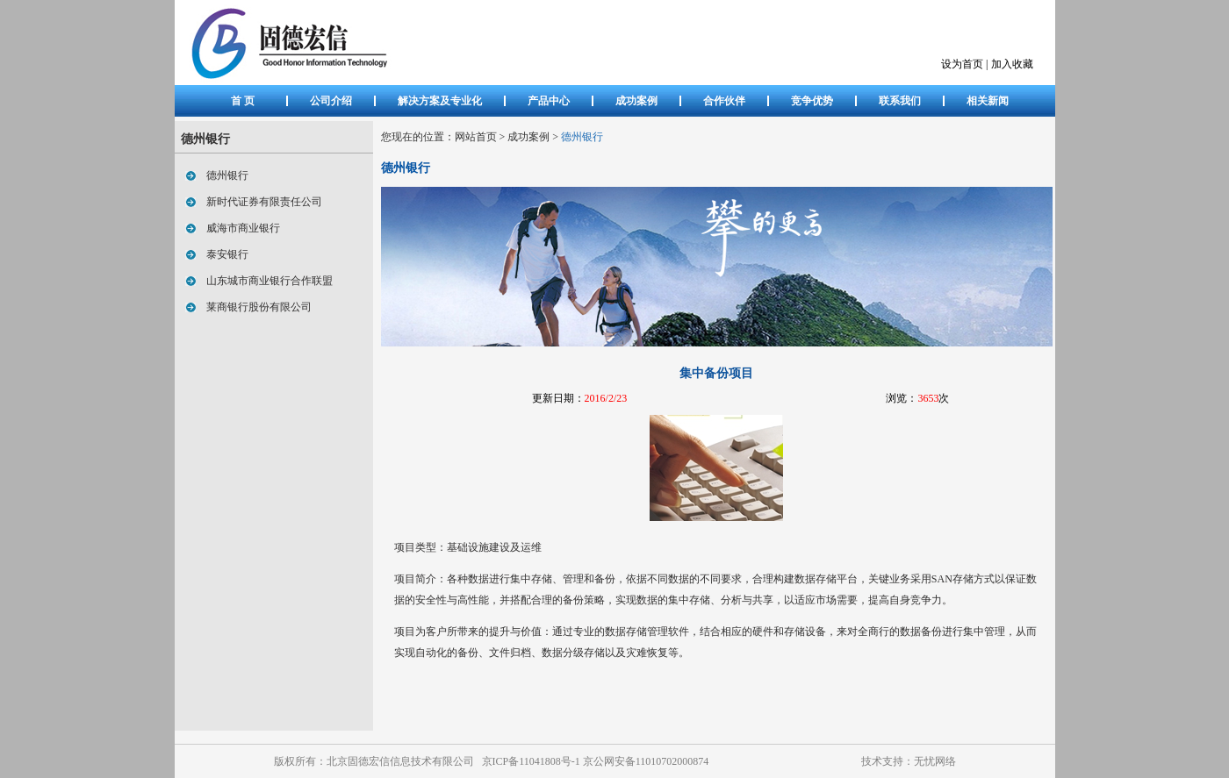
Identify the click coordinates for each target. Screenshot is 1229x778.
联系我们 (900, 101)
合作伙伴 (724, 101)
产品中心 (549, 101)
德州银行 (222, 175)
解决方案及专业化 (440, 101)
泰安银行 (222, 254)
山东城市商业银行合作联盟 (264, 281)
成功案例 (636, 101)
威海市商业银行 (238, 228)
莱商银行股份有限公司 (254, 307)
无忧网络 (935, 761)
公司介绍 (331, 101)
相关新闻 (988, 101)
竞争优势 (812, 101)
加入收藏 (1012, 64)
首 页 (243, 101)
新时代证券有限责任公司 (259, 202)
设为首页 (962, 64)
